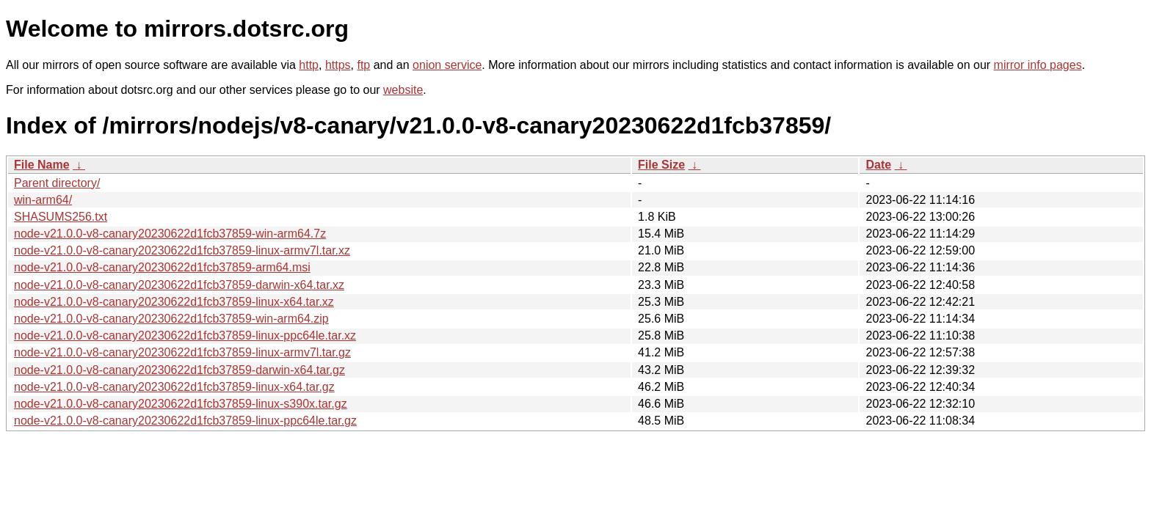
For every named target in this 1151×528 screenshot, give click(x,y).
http (309, 65)
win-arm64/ (43, 200)
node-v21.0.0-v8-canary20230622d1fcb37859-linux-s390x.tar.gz (180, 403)
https (338, 65)
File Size (661, 164)
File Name (42, 164)
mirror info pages (1038, 65)
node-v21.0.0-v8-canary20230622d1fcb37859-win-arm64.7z (170, 233)
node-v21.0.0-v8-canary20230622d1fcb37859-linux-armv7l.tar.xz (182, 250)
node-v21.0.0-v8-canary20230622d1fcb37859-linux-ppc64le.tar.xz (185, 335)
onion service (447, 65)
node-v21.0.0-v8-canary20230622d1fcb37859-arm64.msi (162, 267)
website (403, 90)
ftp (363, 65)
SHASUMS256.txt (60, 216)
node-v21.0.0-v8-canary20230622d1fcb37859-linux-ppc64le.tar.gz (185, 420)
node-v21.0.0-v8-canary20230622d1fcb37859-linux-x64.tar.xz (174, 302)
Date (878, 164)
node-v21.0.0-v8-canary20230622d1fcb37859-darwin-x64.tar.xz (179, 285)
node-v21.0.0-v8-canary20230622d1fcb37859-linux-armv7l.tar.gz (182, 352)
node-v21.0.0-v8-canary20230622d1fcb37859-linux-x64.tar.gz (174, 387)
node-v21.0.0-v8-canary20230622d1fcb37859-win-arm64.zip (171, 318)
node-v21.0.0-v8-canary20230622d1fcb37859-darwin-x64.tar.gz (179, 370)
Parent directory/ (57, 183)
